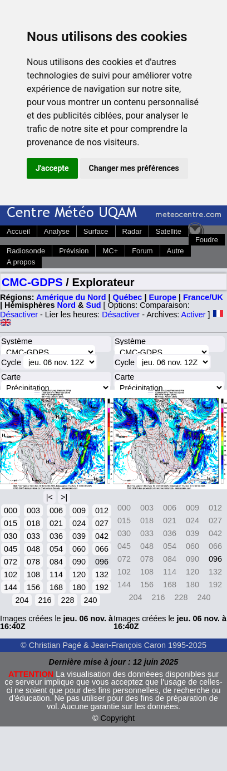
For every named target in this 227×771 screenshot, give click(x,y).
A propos (21, 262)
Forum (142, 251)
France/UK (203, 297)
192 (101, 587)
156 (33, 587)
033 (33, 536)
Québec (127, 297)
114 (56, 574)
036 (56, 536)
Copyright (118, 718)
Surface (95, 231)
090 (79, 561)
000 (10, 510)
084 (56, 561)
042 (101, 536)
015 (10, 523)
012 (101, 510)
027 (101, 523)
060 (79, 548)
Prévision (73, 251)
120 (79, 574)
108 (33, 574)
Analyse (57, 231)
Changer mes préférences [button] (134, 168)
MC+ (110, 251)
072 (10, 561)
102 (10, 574)
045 (10, 548)
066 (101, 548)
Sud (93, 305)
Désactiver (19, 314)
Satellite (168, 231)
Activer (193, 314)
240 (90, 600)
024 (79, 523)
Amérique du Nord (71, 297)
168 (56, 587)
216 (44, 600)
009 (79, 510)
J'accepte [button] (52, 168)
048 (33, 548)
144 (10, 587)
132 (101, 574)
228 (67, 600)
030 (10, 536)
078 (33, 561)
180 (79, 587)
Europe (162, 297)
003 (33, 510)
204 (21, 600)
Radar (132, 231)
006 (56, 510)
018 (33, 523)
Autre (175, 251)
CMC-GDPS (32, 282)
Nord (66, 305)
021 (56, 523)
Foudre (206, 239)
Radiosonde (26, 251)
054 (56, 548)
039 (79, 536)
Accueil (18, 231)
